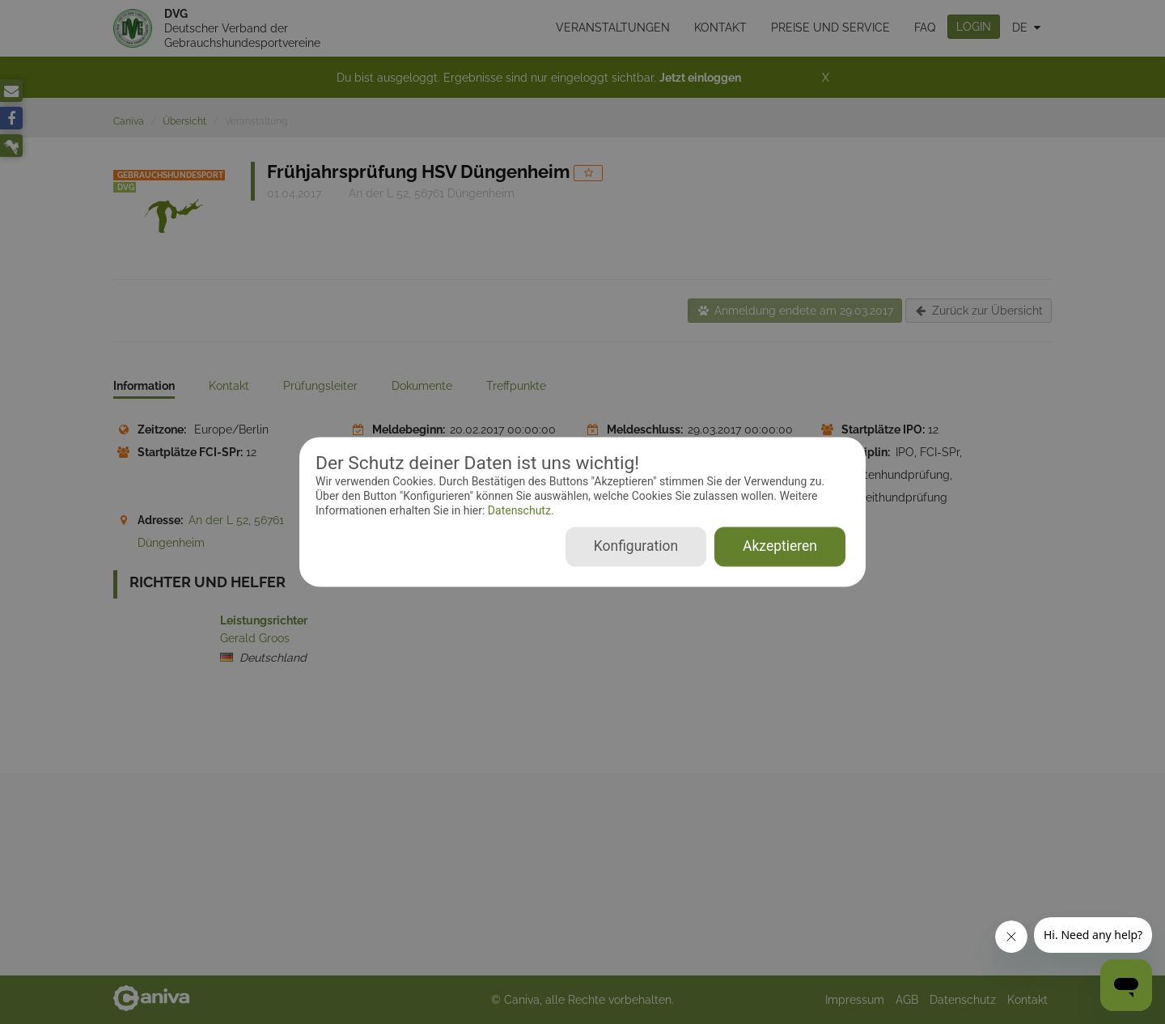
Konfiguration (636, 547)
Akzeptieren (780, 547)
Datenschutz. (519, 510)
